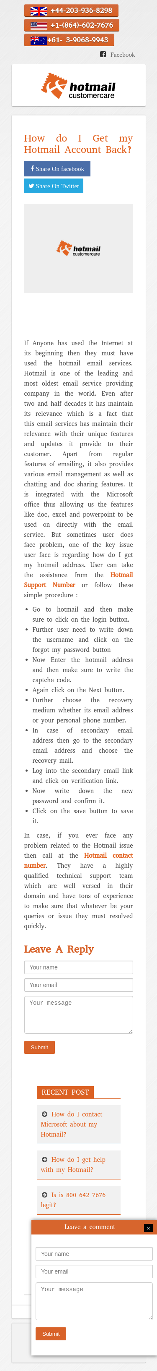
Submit (39, 1047)
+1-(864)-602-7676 (72, 25)
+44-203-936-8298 (71, 10)
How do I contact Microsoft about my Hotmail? (72, 1124)
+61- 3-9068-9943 (69, 40)
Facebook (123, 55)
